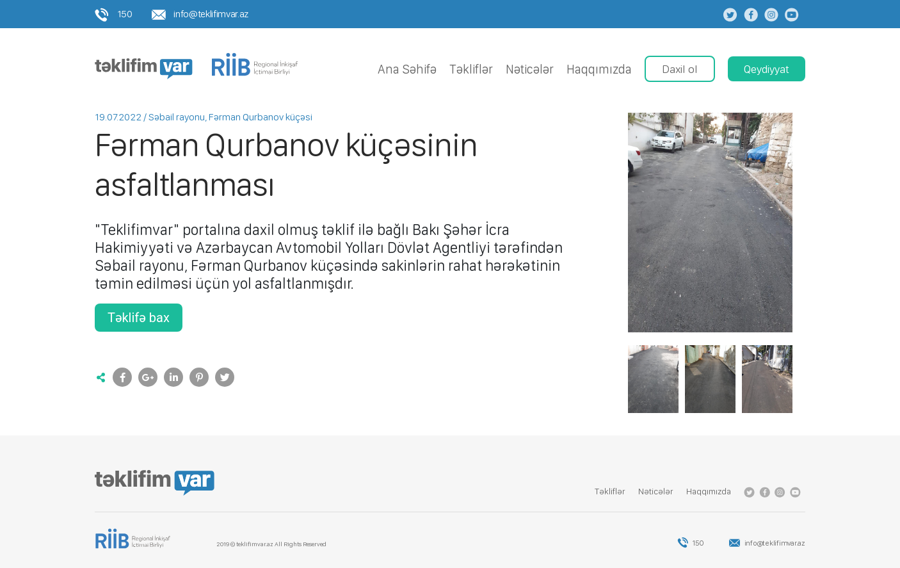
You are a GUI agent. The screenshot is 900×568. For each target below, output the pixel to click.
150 (114, 14)
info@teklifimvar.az (200, 14)
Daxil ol (680, 69)
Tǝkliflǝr (471, 69)
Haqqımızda (599, 69)
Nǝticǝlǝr (530, 69)
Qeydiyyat (766, 69)
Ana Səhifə (407, 69)
